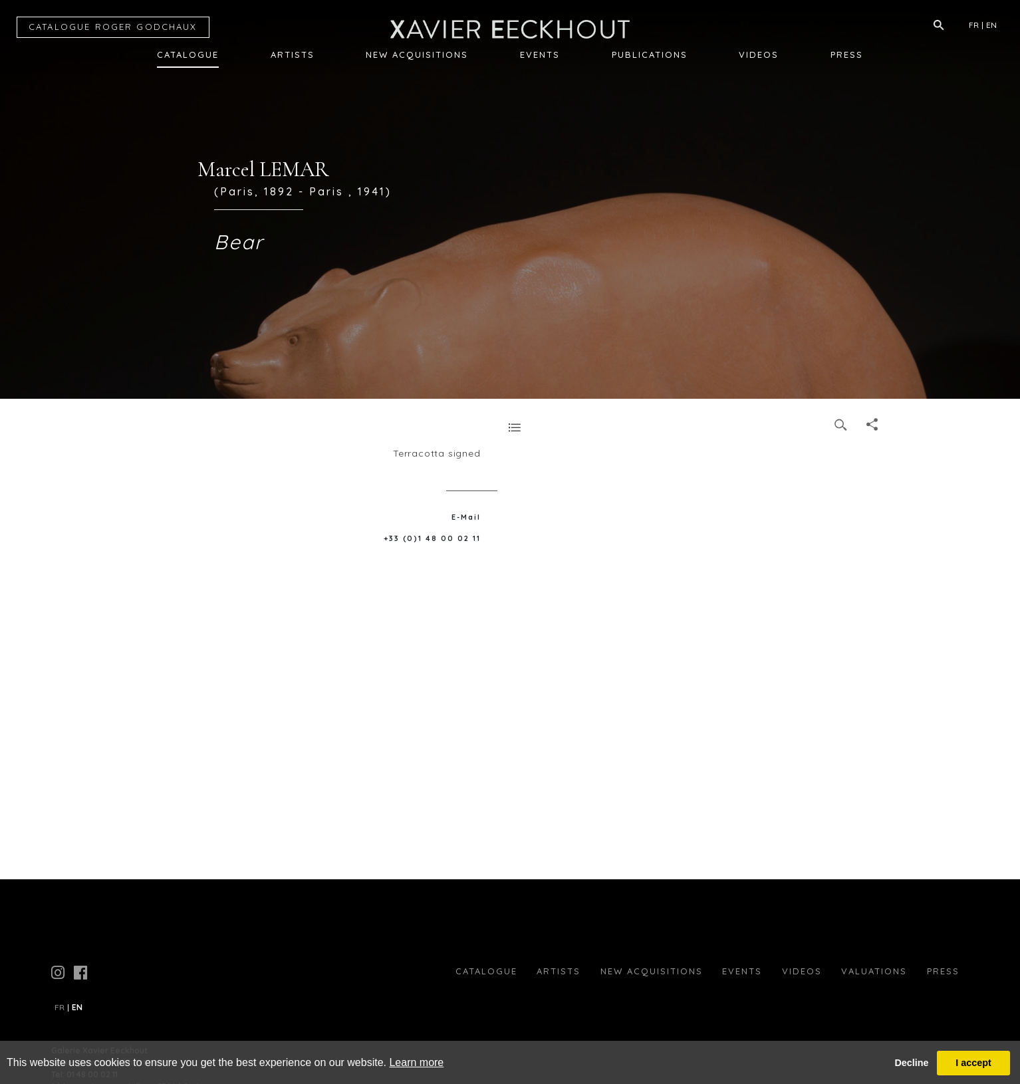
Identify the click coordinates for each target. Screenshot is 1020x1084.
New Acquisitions (417, 54)
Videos (759, 54)
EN (991, 25)
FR (974, 25)
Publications (650, 54)
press (943, 971)
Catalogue (188, 54)
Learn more (416, 1062)
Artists (293, 54)
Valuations (874, 971)
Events (540, 54)
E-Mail (466, 517)
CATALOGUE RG (113, 26)
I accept (973, 1062)
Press (846, 54)
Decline (911, 1062)
